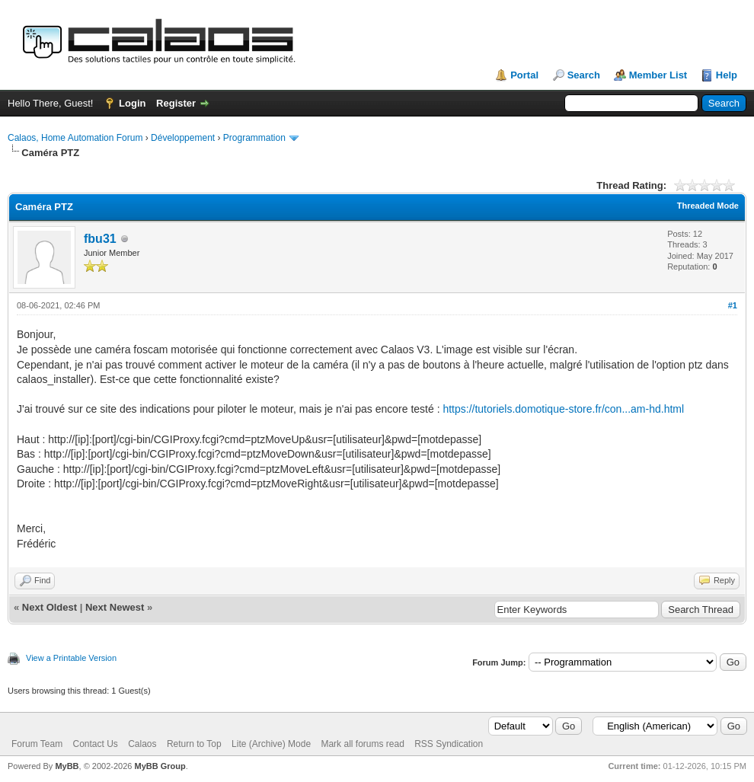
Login (132, 103)
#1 (732, 305)
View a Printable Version (71, 657)
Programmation (254, 137)
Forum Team (36, 744)
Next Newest (114, 607)
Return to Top (194, 744)
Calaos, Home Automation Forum (75, 137)
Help (726, 75)
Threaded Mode (708, 205)
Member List (658, 75)
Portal (524, 75)
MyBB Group (159, 766)
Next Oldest (49, 607)
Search (583, 75)
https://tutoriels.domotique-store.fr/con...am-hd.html (563, 409)
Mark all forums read (362, 744)
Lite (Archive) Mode (271, 744)
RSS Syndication (448, 744)
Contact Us (94, 744)
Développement (183, 137)
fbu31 (100, 238)
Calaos (142, 744)
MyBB (66, 766)
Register (176, 103)
